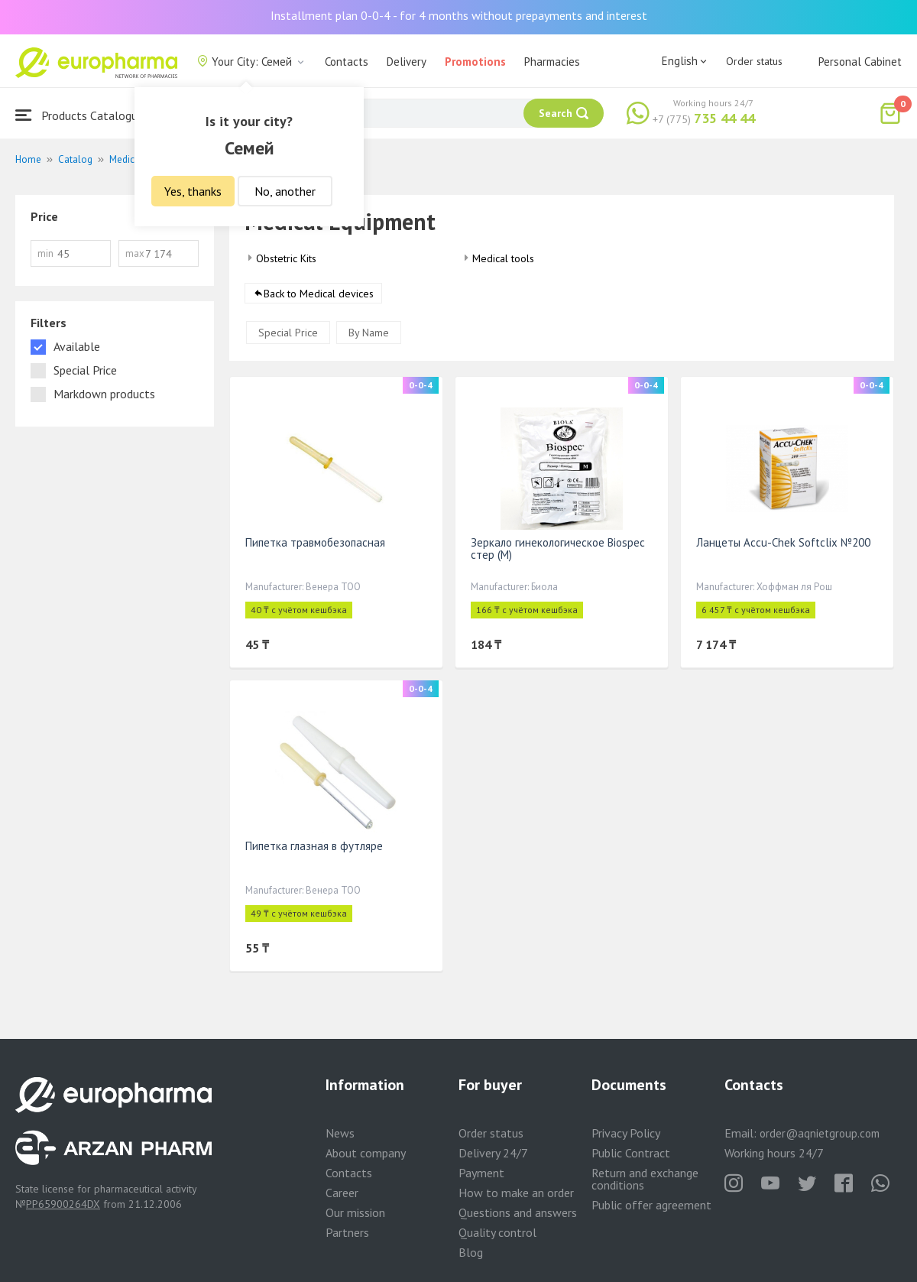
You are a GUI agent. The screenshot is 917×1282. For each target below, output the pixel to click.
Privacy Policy (625, 1133)
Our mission (355, 1212)
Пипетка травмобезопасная (315, 542)
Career (342, 1192)
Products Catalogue (79, 115)
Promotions (475, 61)
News (340, 1133)
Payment (481, 1172)
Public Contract (630, 1152)
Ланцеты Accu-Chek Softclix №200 (783, 542)
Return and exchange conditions (644, 1179)
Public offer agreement (651, 1204)
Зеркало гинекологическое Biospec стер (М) (558, 548)
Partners (347, 1232)
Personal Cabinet (860, 61)
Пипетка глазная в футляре (314, 846)
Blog (470, 1252)
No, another (285, 191)
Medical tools (503, 258)
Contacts (346, 61)
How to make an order (516, 1192)
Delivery (406, 61)
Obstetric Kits (286, 258)
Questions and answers (517, 1212)
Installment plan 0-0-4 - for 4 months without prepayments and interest (459, 15)
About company (366, 1152)
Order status (754, 61)
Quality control (497, 1232)
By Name (368, 332)
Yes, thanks (193, 191)
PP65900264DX (63, 1204)
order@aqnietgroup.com (820, 1133)
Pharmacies (552, 61)
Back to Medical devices (319, 293)
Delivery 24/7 (493, 1152)
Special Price (288, 332)
